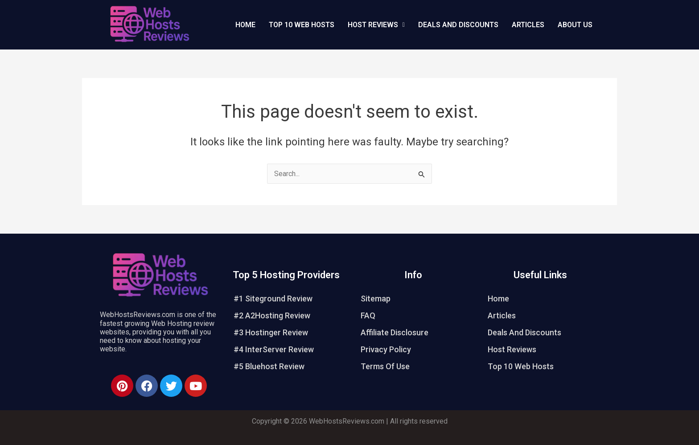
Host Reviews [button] (376, 25)
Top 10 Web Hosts (301, 25)
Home (245, 25)
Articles (528, 25)
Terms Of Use (385, 366)
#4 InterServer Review (274, 349)
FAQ (368, 315)
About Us (575, 25)
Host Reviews (512, 349)
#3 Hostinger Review (271, 332)
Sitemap (376, 298)
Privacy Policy (386, 349)
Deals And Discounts (458, 25)
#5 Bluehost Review (269, 366)
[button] (376, 25)
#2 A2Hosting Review (272, 315)
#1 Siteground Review (273, 298)
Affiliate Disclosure (394, 332)
